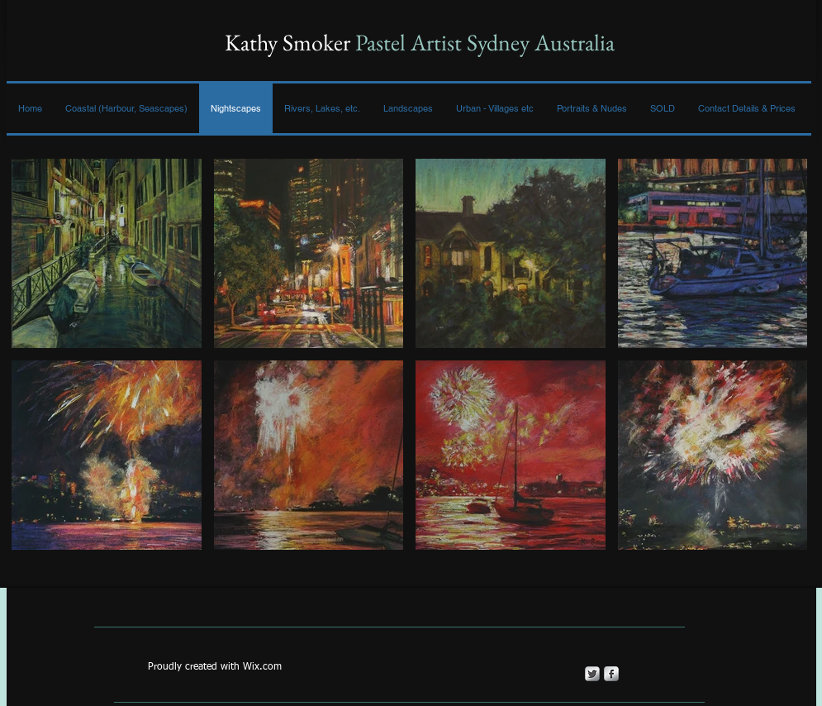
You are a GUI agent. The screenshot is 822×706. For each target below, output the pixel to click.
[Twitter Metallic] (592, 673)
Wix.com (262, 667)
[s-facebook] (611, 673)
